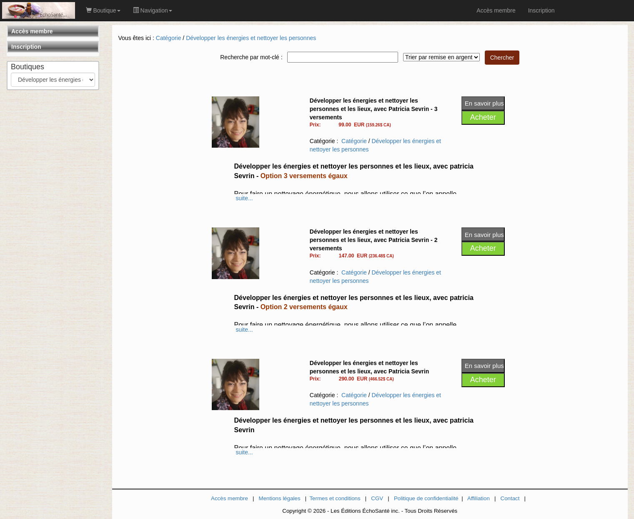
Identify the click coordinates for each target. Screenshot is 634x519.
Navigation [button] (152, 10)
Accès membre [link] (495, 10)
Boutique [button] (103, 10)
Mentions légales (280, 498)
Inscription (26, 46)
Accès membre (32, 31)
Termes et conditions (334, 498)
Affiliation (478, 498)
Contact (510, 498)
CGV (377, 498)
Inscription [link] (541, 10)
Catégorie (168, 38)
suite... (244, 198)
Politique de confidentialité (426, 498)
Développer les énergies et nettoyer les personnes (251, 38)
